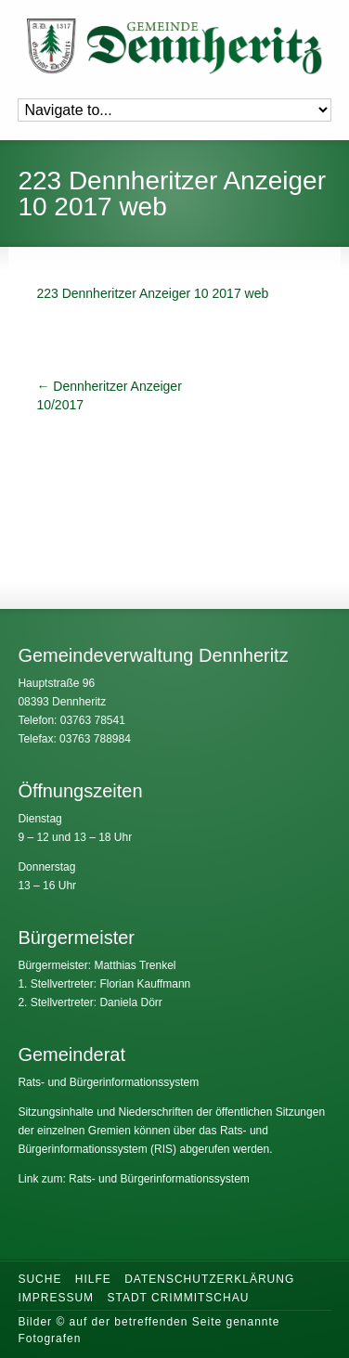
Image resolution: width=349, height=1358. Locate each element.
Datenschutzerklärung (209, 1279)
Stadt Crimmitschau (178, 1297)
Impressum (56, 1297)
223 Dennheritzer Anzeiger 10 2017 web (152, 293)
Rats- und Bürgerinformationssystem (108, 1082)
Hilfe (93, 1279)
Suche (39, 1279)
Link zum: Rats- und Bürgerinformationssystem (133, 1178)
